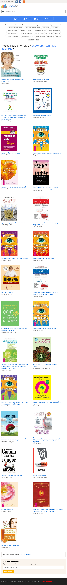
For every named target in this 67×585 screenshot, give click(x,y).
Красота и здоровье (12, 30)
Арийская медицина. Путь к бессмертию (14, 223)
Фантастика (50, 36)
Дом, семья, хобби (56, 25)
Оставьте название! (25, 554)
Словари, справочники (12, 36)
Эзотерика (31, 39)
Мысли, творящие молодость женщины (45, 328)
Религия (57, 33)
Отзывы (28, 19)
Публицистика (49, 33)
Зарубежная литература (15, 27)
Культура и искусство (27, 30)
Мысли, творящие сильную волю (43, 258)
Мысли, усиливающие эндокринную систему (15, 258)
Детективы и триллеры (28, 25)
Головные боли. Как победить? (11, 153)
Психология (45, 27)
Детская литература (43, 25)
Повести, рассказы (12, 33)
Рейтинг (49, 19)
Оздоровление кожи (7, 509)
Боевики (17, 25)
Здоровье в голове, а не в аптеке (11, 475)
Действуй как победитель (41, 79)
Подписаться (8, 571)
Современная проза (27, 36)
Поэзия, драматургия (26, 33)
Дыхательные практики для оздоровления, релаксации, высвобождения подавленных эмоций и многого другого (14, 366)
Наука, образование (54, 30)
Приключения (39, 33)
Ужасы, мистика (40, 36)
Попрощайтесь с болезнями (10, 545)
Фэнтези (58, 36)
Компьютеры (55, 27)
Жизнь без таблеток (39, 475)
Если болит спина (7, 292)
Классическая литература (32, 27)
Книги (18, 19)
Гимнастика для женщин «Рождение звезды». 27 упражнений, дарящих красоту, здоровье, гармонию (47, 439)
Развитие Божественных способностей (13, 187)
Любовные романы (40, 30)
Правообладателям (46, 581)
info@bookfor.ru (34, 581)
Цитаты (39, 19)
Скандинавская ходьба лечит (42, 115)
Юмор (37, 39)
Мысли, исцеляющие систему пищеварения (47, 153)
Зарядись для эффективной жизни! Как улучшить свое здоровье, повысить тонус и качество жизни (14, 117)
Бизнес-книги (8, 25)
